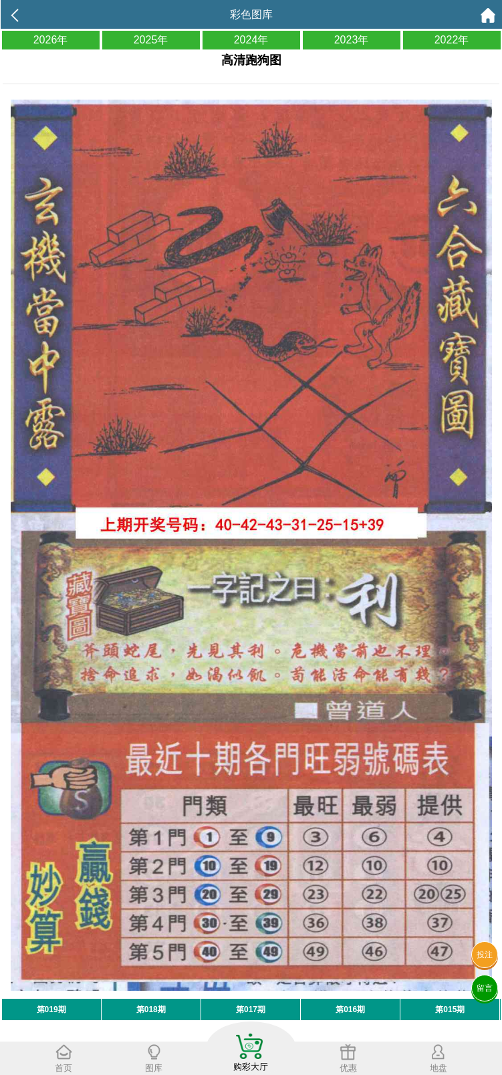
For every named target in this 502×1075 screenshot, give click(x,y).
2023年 (351, 39)
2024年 (251, 39)
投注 (485, 954)
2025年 (151, 39)
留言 (485, 988)
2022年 (451, 39)
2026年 (50, 39)
